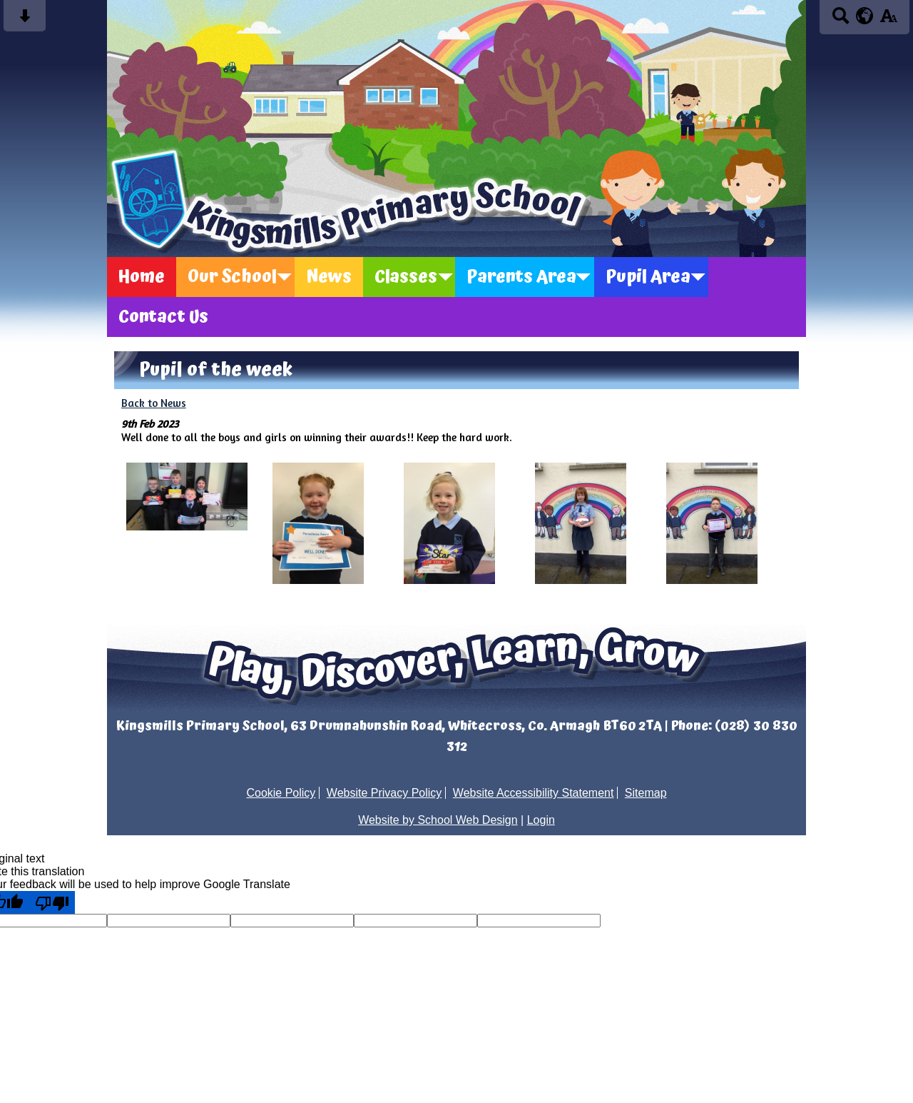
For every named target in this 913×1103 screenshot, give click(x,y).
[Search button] (840, 20)
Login (541, 820)
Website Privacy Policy (384, 793)
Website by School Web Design (438, 820)
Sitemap (646, 793)
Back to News (153, 403)
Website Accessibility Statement (533, 793)
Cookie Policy (280, 793)
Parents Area (521, 277)
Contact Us (163, 317)
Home (141, 277)
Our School (232, 277)
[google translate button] (865, 15)
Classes (405, 277)
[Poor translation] (52, 902)
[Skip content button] (24, 20)
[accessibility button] (888, 20)
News (329, 277)
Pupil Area (648, 277)
